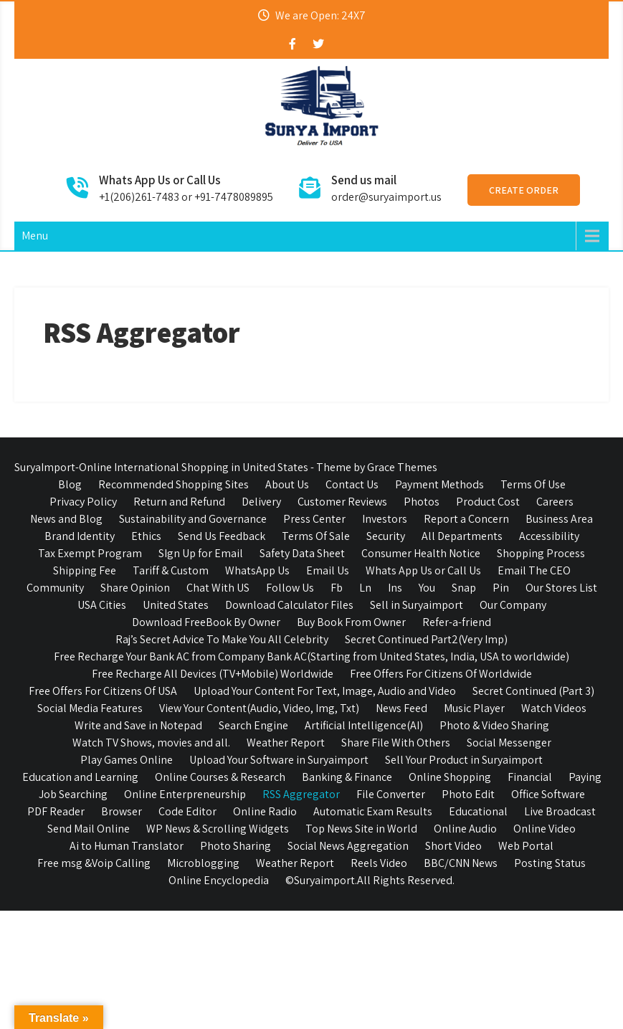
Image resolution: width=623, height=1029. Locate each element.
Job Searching (73, 794)
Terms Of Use (533, 484)
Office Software (548, 794)
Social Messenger (509, 742)
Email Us (327, 570)
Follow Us (290, 587)
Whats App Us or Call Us (423, 570)
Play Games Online (126, 759)
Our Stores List (561, 587)
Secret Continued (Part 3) (533, 690)
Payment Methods (439, 484)
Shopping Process (541, 553)
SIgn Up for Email (200, 553)
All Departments (462, 536)
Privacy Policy (83, 501)
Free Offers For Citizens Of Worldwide (441, 673)
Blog (70, 484)
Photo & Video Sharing (494, 725)
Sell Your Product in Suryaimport (464, 759)
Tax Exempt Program (90, 553)
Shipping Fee (84, 570)
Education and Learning (80, 776)
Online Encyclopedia (218, 880)
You (427, 587)
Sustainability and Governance (193, 518)
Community (55, 587)
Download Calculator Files (289, 604)
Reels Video (379, 863)
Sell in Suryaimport (416, 604)
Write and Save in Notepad (138, 725)
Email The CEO (534, 570)
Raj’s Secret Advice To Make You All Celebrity (221, 639)
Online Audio (465, 828)
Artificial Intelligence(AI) (364, 725)
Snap (464, 587)
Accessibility (549, 536)
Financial (530, 776)
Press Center (314, 518)
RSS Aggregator (301, 794)
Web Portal (525, 845)
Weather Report (286, 742)
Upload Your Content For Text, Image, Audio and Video (325, 690)
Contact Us (352, 484)
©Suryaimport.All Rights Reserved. (370, 880)
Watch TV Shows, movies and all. (151, 742)
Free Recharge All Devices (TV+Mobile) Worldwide (212, 673)
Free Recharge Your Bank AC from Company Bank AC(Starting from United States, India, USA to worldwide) (311, 656)
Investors (384, 518)
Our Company (513, 604)
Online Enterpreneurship (185, 794)
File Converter (390, 794)
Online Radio (265, 811)
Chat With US (217, 587)
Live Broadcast (560, 811)
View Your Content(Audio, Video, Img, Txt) (259, 708)
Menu (35, 235)
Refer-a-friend (456, 622)
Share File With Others (395, 742)
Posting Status (550, 863)
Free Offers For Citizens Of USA (103, 690)
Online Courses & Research (220, 776)
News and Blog (66, 518)
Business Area (559, 518)
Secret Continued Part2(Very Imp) (426, 639)
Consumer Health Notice (420, 553)
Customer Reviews (342, 501)
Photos (421, 501)
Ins (395, 587)
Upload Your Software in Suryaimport (278, 759)
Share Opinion (135, 587)
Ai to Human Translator (127, 845)
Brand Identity (79, 536)
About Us (287, 484)
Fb (336, 587)
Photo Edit (468, 794)
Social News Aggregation (348, 845)
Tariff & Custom (171, 570)
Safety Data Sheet (302, 553)
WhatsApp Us (257, 570)
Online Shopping (450, 776)
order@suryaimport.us (386, 196)
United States (176, 604)
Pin (501, 587)
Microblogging (203, 863)
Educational (478, 811)
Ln (365, 587)
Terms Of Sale (316, 536)
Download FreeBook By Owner (206, 622)
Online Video (544, 828)
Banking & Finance (347, 776)
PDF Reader (56, 811)
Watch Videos (553, 708)
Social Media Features (90, 708)
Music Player (474, 708)
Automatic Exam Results (372, 811)
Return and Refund (179, 501)
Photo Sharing (235, 845)
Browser (121, 811)
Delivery (261, 501)
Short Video (453, 845)
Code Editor (187, 811)
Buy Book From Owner (351, 622)
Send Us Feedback (221, 536)
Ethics (146, 536)
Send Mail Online (88, 828)
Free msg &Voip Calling (94, 863)
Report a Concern (466, 518)
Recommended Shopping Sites (173, 484)
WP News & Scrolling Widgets (217, 828)
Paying (585, 776)
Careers (555, 501)
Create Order (523, 190)
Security (385, 536)
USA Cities (101, 604)
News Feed (401, 708)
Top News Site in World (361, 828)
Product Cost (488, 501)
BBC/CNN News (461, 863)
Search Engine (253, 725)
